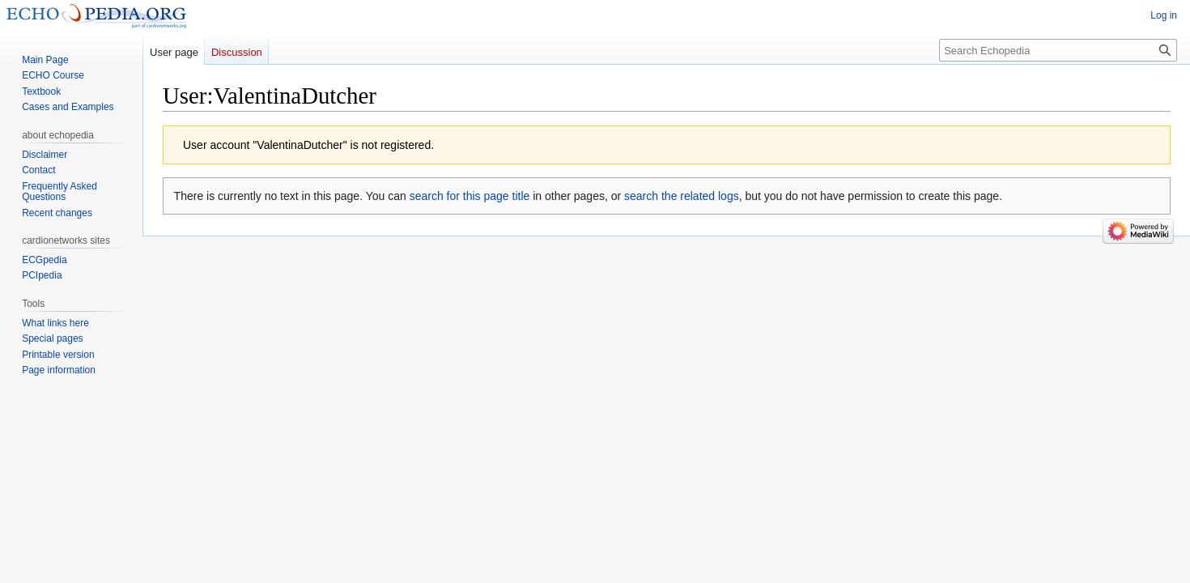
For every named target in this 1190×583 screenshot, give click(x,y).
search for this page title (470, 195)
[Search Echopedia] (1058, 50)
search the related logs (681, 195)
